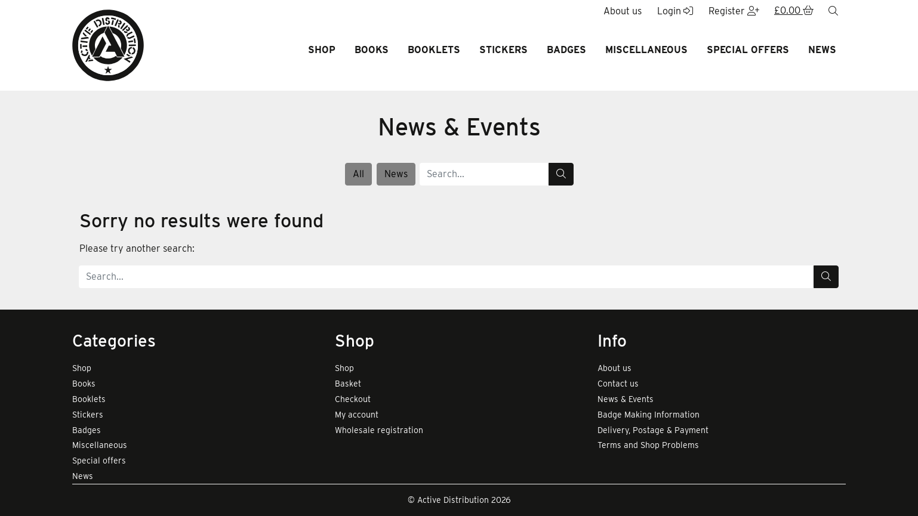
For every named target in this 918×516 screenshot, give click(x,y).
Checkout (353, 399)
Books (372, 49)
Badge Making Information (648, 414)
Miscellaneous (646, 49)
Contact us (618, 383)
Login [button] (675, 11)
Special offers (748, 49)
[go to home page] (108, 44)
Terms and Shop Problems (648, 445)
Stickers (503, 49)
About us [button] (622, 11)
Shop (321, 49)
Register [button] (733, 11)
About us (614, 368)
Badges (566, 49)
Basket (348, 383)
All (358, 174)
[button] (794, 11)
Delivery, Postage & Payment (652, 430)
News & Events (625, 399)
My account (356, 414)
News (822, 49)
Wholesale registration (379, 430)
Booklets (434, 49)
